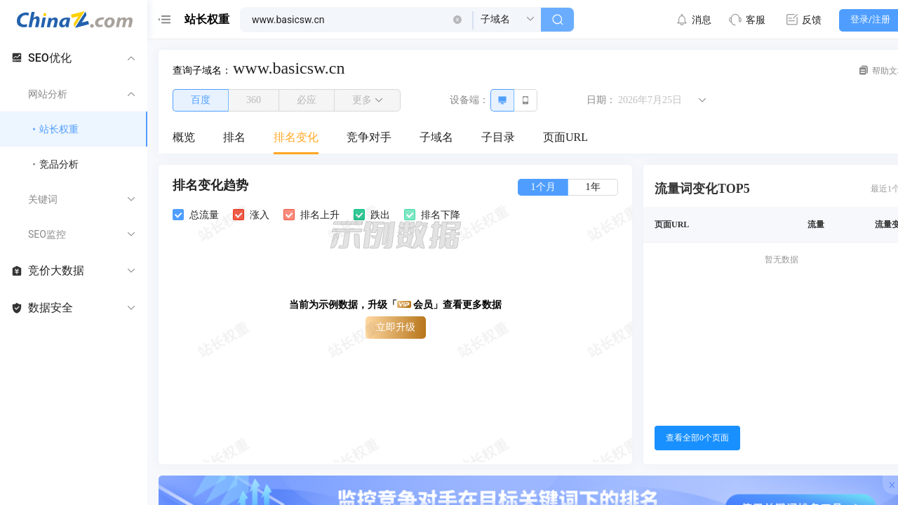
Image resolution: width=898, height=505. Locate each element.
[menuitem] (184, 138)
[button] (457, 19)
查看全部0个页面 (697, 438)
